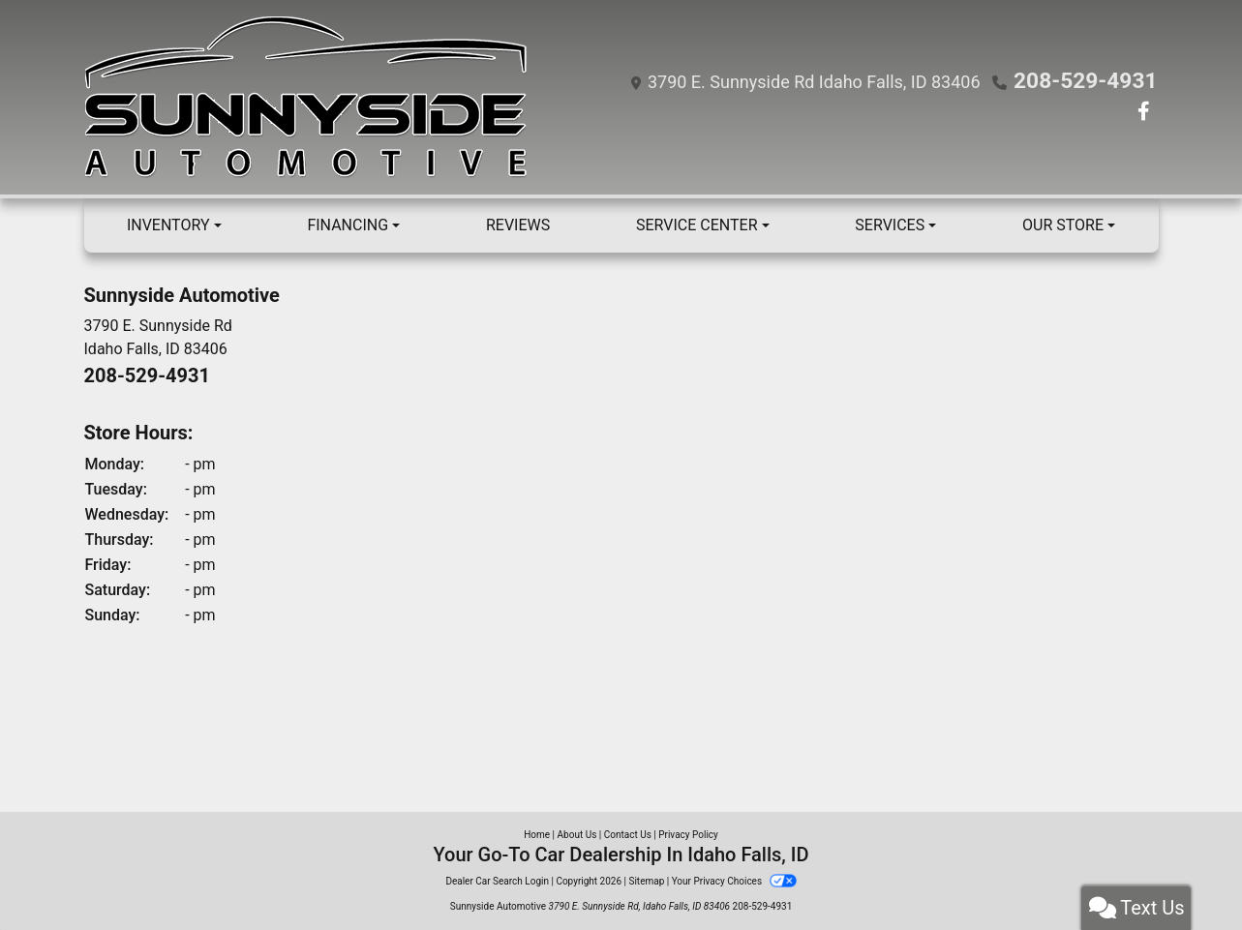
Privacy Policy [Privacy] (688, 834)
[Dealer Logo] (311, 97)
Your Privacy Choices (734, 881)
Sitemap (646, 881)
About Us (577, 834)
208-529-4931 (1094, 81)
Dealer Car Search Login (497, 881)
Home (537, 834)
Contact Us (627, 834)
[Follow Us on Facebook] (1144, 113)
